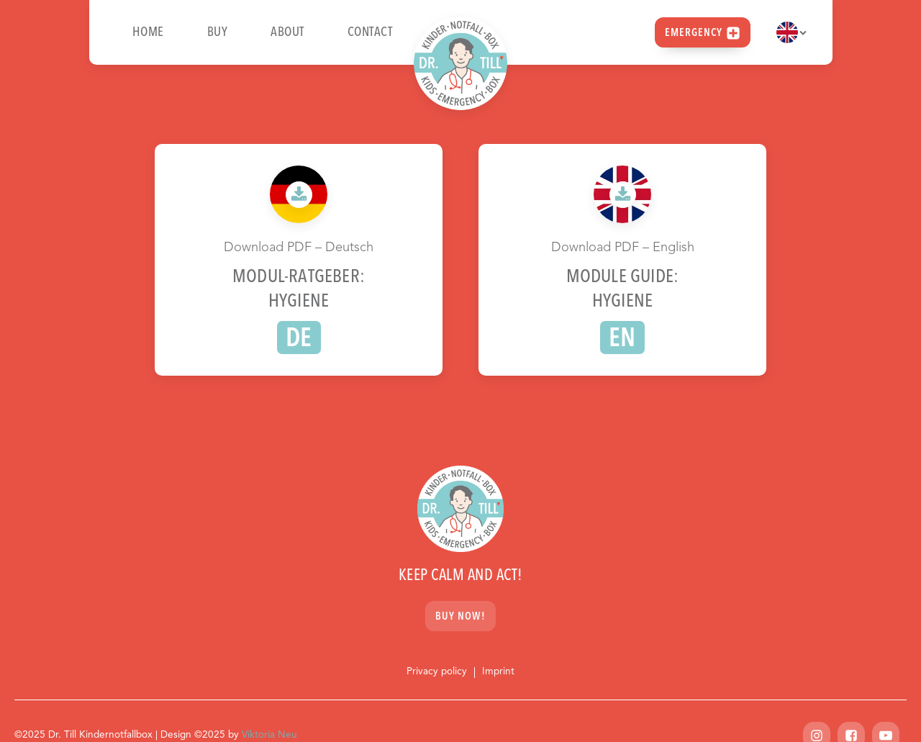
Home (148, 32)
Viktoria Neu (269, 735)
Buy (217, 32)
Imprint (498, 672)
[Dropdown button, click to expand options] (791, 32)
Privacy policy (437, 672)
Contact (370, 32)
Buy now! (460, 617)
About (287, 32)
